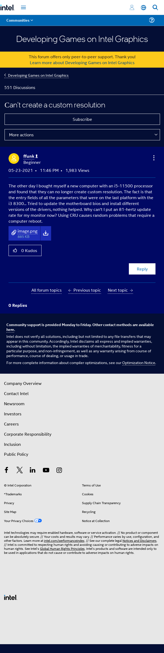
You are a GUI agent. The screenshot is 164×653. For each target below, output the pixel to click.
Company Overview (23, 383)
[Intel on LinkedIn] (32, 470)
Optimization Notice (138, 362)
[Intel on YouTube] (46, 470)
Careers (11, 424)
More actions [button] (21, 135)
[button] (153, 157)
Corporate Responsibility (27, 434)
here (10, 329)
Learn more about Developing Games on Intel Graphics (82, 62)
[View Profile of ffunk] (30, 156)
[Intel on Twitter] (19, 470)
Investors (12, 414)
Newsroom (14, 403)
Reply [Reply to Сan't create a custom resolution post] (142, 269)
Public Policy (16, 454)
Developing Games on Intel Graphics (38, 75)
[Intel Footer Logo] (10, 597)
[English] (143, 7)
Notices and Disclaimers (139, 540)
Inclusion (12, 444)
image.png (28, 231)
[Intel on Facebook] (6, 470)
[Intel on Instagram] (59, 470)
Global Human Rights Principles (62, 548)
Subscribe (82, 119)
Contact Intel (16, 393)
